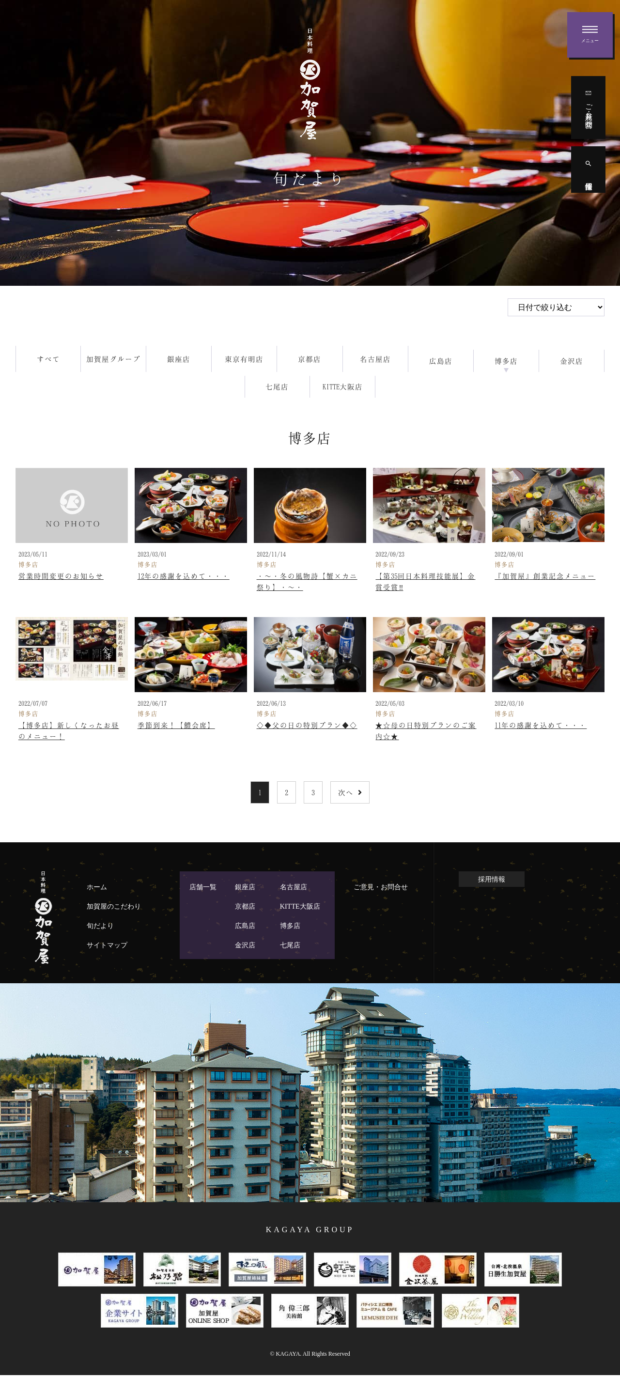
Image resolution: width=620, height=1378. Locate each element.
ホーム (97, 890)
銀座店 (245, 890)
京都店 (245, 909)
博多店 (290, 928)
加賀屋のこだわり (114, 909)
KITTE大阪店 (300, 909)
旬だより (100, 928)
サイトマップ (107, 948)
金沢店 (245, 948)
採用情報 (491, 881)
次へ (349, 795)
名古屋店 (293, 890)
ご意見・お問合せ (381, 890)
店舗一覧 (203, 890)
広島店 (245, 928)
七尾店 (290, 948)
